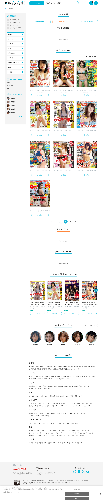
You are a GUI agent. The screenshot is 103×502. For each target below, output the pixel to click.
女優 (57, 430)
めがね (64, 396)
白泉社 (54, 369)
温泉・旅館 (72, 423)
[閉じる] (100, 494)
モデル (66, 430)
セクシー (91, 413)
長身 (89, 403)
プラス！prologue (47, 386)
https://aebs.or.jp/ (27, 483)
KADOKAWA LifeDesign (61, 366)
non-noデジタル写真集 (86, 376)
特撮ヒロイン (35, 435)
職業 (9, 67)
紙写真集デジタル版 (35, 386)
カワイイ (79, 413)
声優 (76, 430)
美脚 (81, 403)
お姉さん (44, 413)
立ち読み (40, 95)
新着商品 (9, 83)
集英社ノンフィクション (50, 379)
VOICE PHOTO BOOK (70, 386)
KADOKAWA (49, 366)
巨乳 (47, 403)
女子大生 (85, 430)
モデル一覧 (19, 116)
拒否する (77, 493)
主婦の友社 (86, 366)
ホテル (61, 423)
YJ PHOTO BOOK (48, 376)
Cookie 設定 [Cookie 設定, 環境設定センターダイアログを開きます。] (77, 489)
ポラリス (41, 388)
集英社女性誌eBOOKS (36, 379)
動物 (70, 443)
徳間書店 (44, 369)
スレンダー (35, 403)
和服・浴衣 (76, 396)
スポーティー (57, 406)
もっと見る (91, 325)
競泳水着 (54, 396)
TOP (6, 8)
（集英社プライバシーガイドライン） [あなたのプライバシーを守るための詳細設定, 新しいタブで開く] (11, 493)
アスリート (69, 435)
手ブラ (34, 443)
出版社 (10, 34)
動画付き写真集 (59, 386)
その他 (10, 72)
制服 (45, 396)
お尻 (56, 403)
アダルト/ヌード (80, 435)
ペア (32, 423)
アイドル (46, 430)
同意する (77, 498)
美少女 (34, 413)
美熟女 (55, 413)
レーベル (10, 39)
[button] (96, 290)
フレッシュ (45, 406)
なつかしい (67, 413)
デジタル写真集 (14, 20)
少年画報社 (32, 369)
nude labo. (47, 388)
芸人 (59, 435)
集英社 (80, 366)
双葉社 (65, 369)
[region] (51, 494)
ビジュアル (11, 53)
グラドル (35, 430)
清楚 (33, 415)
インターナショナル (73, 406)
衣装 (9, 48)
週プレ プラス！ (14, 25)
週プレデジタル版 (15, 22)
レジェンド (49, 435)
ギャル (86, 406)
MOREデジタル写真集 (72, 376)
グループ (51, 423)
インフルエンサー (85, 433)
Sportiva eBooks (64, 379)
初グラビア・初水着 (47, 443)
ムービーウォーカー (74, 369)
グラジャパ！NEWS (15, 28)
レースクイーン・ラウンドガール (42, 433)
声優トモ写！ (33, 388)
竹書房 (39, 369)
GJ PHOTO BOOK (59, 376)
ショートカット (68, 403)
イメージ (10, 58)
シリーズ (10, 44)
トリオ (41, 423)
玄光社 (71, 366)
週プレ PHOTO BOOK (35, 376)
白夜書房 (60, 369)
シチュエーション (13, 62)
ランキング (10, 85)
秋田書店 (32, 366)
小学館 (93, 366)
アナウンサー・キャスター (65, 433)
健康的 (34, 406)
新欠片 (50, 369)
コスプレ (34, 396)
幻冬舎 (75, 366)
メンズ (61, 443)
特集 (8, 88)
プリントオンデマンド (84, 386)
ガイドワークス (40, 366)
